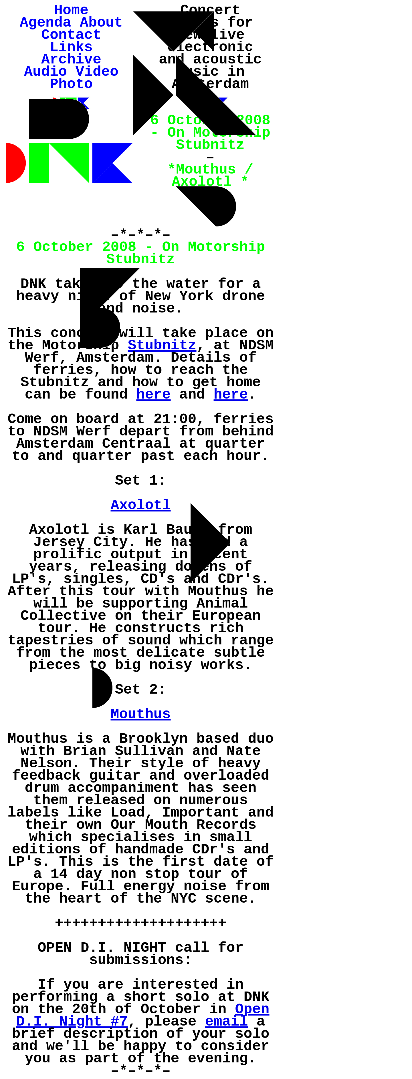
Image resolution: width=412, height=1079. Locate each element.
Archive (71, 59)
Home (71, 10)
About (101, 23)
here (153, 395)
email (226, 1022)
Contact (71, 35)
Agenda (45, 23)
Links (71, 47)
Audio (45, 72)
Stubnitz (162, 345)
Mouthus (140, 714)
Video (97, 72)
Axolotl (140, 505)
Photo (71, 84)
